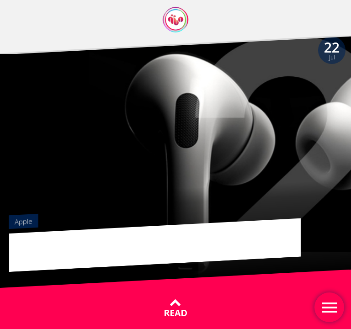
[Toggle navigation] (329, 307)
